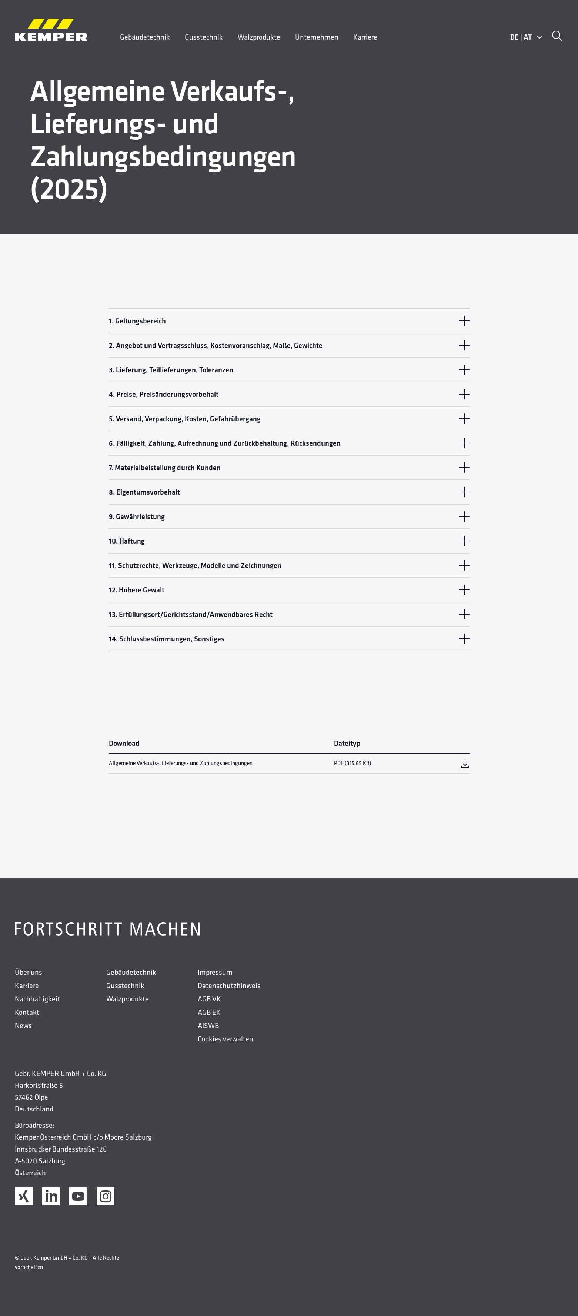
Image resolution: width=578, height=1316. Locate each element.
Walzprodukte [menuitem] (259, 37)
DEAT (526, 37)
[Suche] (557, 37)
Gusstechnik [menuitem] (204, 37)
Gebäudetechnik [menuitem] (145, 37)
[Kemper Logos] (51, 30)
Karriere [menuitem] (365, 37)
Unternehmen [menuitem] (316, 37)
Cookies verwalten (225, 1039)
